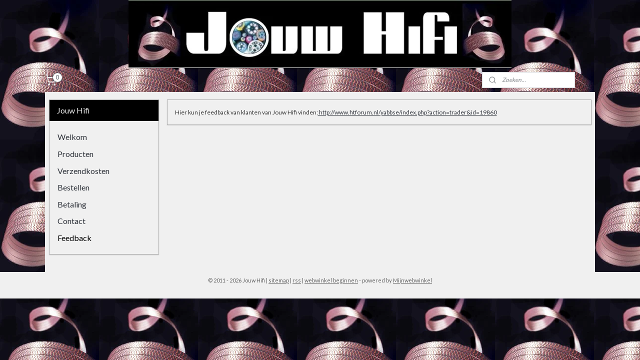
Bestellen (74, 187)
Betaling (72, 204)
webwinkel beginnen (331, 280)
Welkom (72, 137)
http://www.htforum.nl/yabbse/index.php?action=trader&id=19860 (407, 112)
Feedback (75, 237)
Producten (76, 153)
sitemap (278, 280)
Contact (72, 221)
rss (296, 280)
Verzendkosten (84, 171)
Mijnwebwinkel (412, 280)
